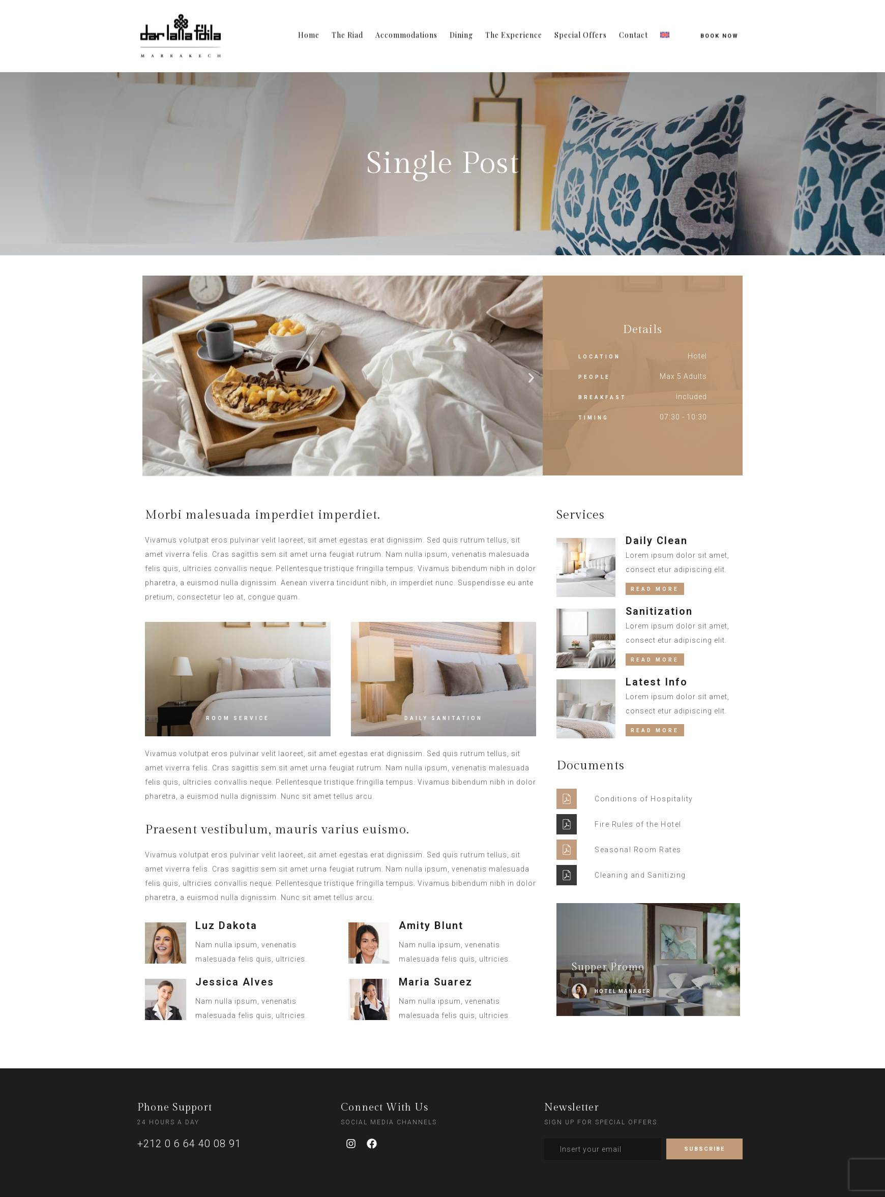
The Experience (513, 23)
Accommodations (406, 23)
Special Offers (580, 23)
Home (308, 23)
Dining (461, 23)
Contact (633, 23)
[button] (154, 377)
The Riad (347, 23)
